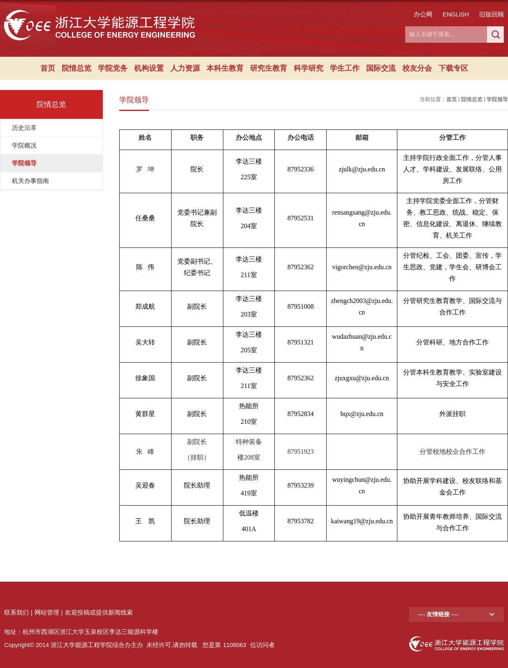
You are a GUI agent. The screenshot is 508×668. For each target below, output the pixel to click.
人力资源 (185, 68)
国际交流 (381, 68)
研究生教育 (268, 68)
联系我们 (16, 612)
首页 (47, 68)
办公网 (423, 14)
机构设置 (149, 68)
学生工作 (345, 68)
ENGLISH (456, 14)
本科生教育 (225, 68)
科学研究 (308, 68)
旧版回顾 (491, 14)
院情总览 (76, 68)
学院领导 (497, 99)
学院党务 (113, 68)
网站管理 (47, 612)
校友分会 (417, 68)
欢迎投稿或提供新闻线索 (99, 612)
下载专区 (453, 68)
